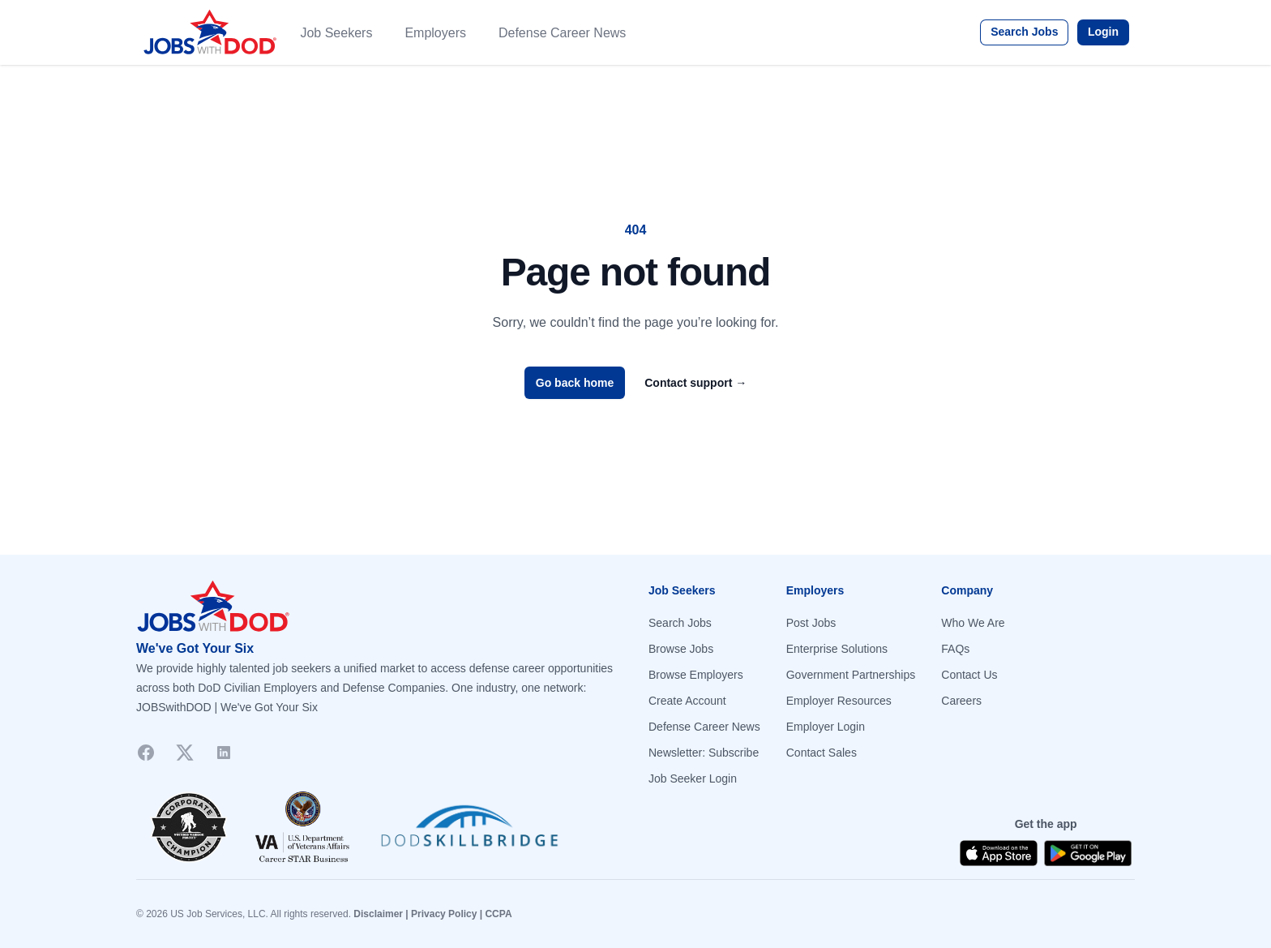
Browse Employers (695, 674)
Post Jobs (811, 622)
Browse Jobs (680, 648)
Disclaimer (378, 914)
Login (1103, 31)
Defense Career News (562, 33)
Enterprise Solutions (837, 648)
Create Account (687, 700)
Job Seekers (336, 33)
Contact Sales (821, 752)
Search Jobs (1024, 31)
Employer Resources (839, 700)
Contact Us (969, 674)
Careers (961, 700)
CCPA (498, 914)
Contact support (695, 382)
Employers (435, 33)
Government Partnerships (851, 674)
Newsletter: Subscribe (703, 752)
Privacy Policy (444, 914)
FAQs (955, 648)
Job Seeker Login (692, 778)
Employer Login (825, 726)
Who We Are (972, 622)
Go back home (575, 382)
